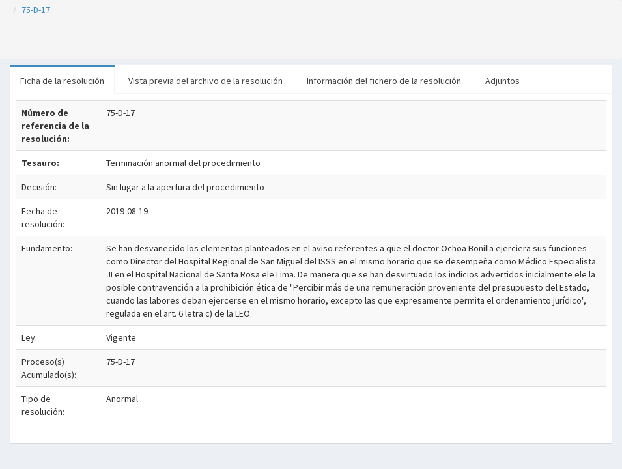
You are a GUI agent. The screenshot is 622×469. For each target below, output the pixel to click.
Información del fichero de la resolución (384, 81)
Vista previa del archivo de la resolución (205, 81)
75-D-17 (35, 10)
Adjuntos (502, 81)
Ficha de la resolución (62, 81)
